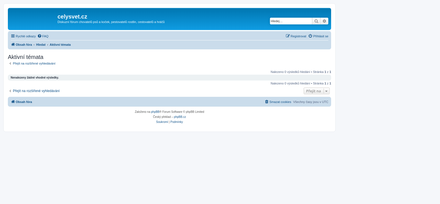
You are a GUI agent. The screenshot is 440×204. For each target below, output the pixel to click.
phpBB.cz (180, 116)
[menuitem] (43, 36)
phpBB (155, 111)
